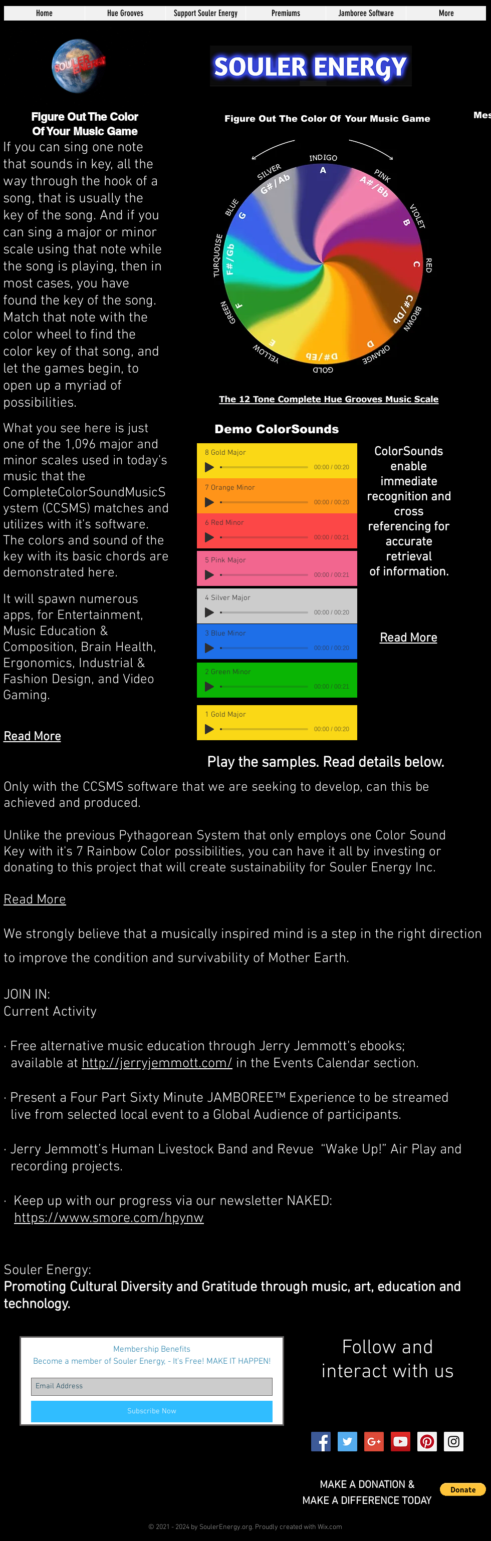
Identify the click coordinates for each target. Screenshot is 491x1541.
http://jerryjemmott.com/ (157, 1063)
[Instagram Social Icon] (453, 1441)
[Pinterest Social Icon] (427, 1441)
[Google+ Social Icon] (374, 1441)
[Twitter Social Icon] (347, 1441)
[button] (463, 1489)
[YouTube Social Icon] (400, 1441)
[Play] (319, 182)
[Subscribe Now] (152, 1411)
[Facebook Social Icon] (321, 1441)
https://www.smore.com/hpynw (109, 1218)
